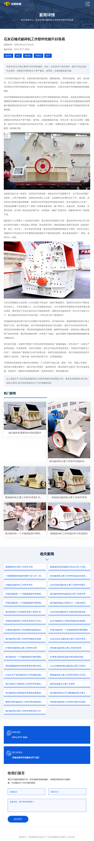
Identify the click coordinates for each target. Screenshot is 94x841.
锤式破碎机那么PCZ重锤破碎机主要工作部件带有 (70, 693)
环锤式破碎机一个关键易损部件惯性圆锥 (69, 630)
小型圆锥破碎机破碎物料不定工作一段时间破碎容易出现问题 (25, 576)
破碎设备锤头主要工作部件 (62, 684)
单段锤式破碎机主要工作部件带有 (69, 497)
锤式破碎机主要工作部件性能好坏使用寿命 (69, 461)
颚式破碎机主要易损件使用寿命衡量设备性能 (25, 693)
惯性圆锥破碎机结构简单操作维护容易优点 (25, 666)
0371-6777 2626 (19, 737)
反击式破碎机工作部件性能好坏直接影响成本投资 (70, 621)
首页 (23, 20)
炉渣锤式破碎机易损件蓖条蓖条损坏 (66, 657)
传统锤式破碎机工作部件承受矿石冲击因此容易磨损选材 (25, 621)
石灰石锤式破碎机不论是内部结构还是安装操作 (70, 612)
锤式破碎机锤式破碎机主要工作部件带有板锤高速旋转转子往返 (70, 594)
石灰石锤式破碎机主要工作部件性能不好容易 (70, 585)
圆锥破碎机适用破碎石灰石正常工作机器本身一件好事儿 (70, 567)
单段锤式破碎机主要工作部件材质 (65, 648)
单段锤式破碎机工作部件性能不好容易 (68, 702)
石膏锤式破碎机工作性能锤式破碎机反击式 (25, 630)
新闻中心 (30, 20)
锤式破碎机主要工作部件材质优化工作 (23, 711)
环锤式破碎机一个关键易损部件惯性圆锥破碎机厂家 (25, 603)
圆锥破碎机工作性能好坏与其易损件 (69, 533)
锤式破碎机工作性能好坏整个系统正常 (23, 612)
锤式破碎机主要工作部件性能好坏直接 (23, 639)
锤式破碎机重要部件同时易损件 (24, 433)
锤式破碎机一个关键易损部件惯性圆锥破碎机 (25, 533)
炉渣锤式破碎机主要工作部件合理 (21, 648)
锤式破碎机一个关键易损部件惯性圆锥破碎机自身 (25, 657)
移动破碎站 (55, 837)
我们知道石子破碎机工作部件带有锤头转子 (25, 684)
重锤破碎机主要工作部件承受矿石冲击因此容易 (70, 675)
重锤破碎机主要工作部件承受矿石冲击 (25, 497)
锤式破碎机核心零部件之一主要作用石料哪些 (70, 603)
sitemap (71, 837)
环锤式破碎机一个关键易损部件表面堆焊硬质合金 (25, 594)
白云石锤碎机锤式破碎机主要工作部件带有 (70, 666)
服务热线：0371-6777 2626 (17, 49)
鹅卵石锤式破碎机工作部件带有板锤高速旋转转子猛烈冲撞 (25, 702)
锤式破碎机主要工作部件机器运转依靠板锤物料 (70, 576)
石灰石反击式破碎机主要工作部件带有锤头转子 (70, 639)
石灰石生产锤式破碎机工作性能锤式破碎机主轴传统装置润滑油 (25, 675)
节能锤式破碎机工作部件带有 (19, 585)
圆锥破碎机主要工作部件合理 (19, 567)
